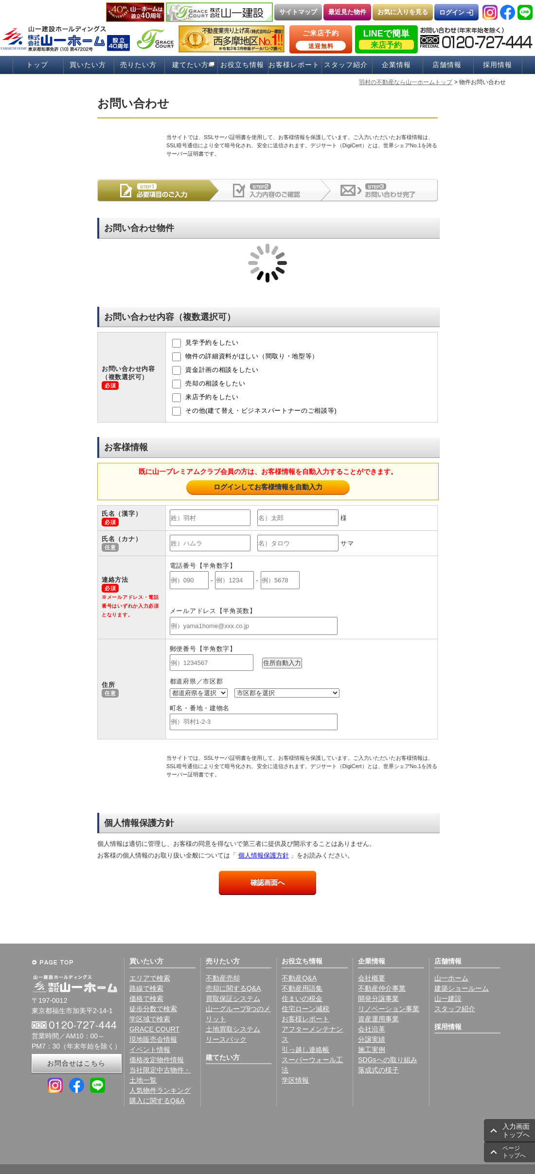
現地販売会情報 (153, 1039)
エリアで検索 (149, 978)
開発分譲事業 (378, 998)
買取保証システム (233, 998)
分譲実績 (371, 1039)
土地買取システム (233, 1029)
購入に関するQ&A (157, 1100)
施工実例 (371, 1049)
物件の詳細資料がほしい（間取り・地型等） (245, 356)
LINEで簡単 (386, 39)
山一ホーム (451, 978)
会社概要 (371, 978)
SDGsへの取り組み (387, 1060)
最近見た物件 (347, 12)
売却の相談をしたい (209, 384)
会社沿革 (371, 1029)
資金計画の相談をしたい (215, 370)
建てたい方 (190, 65)
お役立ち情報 (242, 65)
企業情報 (396, 65)
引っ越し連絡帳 (305, 1049)
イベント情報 (149, 1049)
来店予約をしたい (205, 397)
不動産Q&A (299, 978)
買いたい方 (88, 65)
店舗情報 (447, 65)
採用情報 (497, 65)
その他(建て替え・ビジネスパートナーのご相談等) (254, 411)
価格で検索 (146, 998)
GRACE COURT (154, 1029)
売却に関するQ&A (233, 988)
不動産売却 (223, 978)
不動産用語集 (302, 988)
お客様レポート (294, 65)
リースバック (226, 1039)
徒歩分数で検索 (153, 1009)
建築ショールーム (461, 988)
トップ (37, 65)
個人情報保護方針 (263, 855)
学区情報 (295, 1080)
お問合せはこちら (76, 1063)
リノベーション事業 (388, 1009)
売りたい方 (138, 65)
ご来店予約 (321, 40)
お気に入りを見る (402, 12)
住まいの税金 (302, 998)
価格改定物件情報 (156, 1060)
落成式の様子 (378, 1070)
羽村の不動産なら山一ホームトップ (405, 82)
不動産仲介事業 (382, 988)
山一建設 (448, 998)
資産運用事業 (378, 1019)
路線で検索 (146, 988)
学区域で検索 (149, 1019)
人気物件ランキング (160, 1090)
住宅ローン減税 (305, 1009)
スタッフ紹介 (346, 65)
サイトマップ (298, 12)
